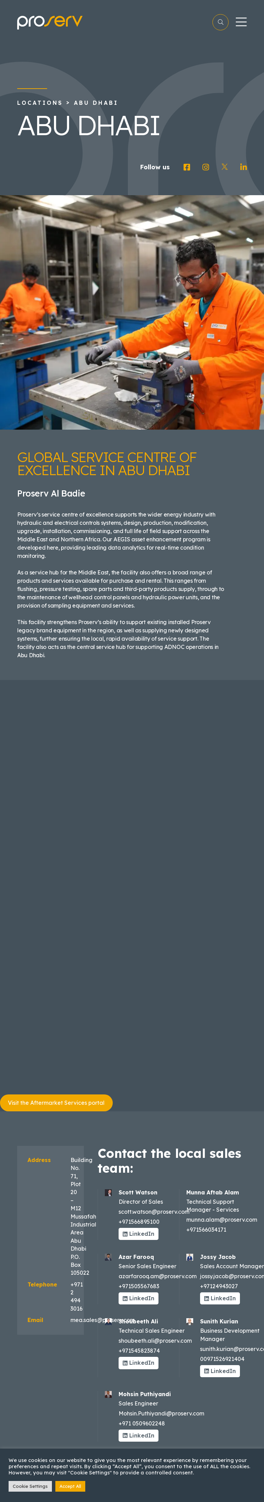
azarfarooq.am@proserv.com (158, 1276)
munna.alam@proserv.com (221, 1219)
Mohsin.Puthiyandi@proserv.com (161, 1413)
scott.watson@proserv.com (154, 1211)
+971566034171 (206, 1229)
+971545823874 (139, 1350)
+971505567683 (139, 1286)
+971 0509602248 (142, 1423)
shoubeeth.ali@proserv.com (155, 1340)
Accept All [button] (70, 1486)
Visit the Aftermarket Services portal (56, 1102)
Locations (40, 102)
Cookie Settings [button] (30, 1486)
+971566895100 (139, 1221)
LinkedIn (138, 1233)
